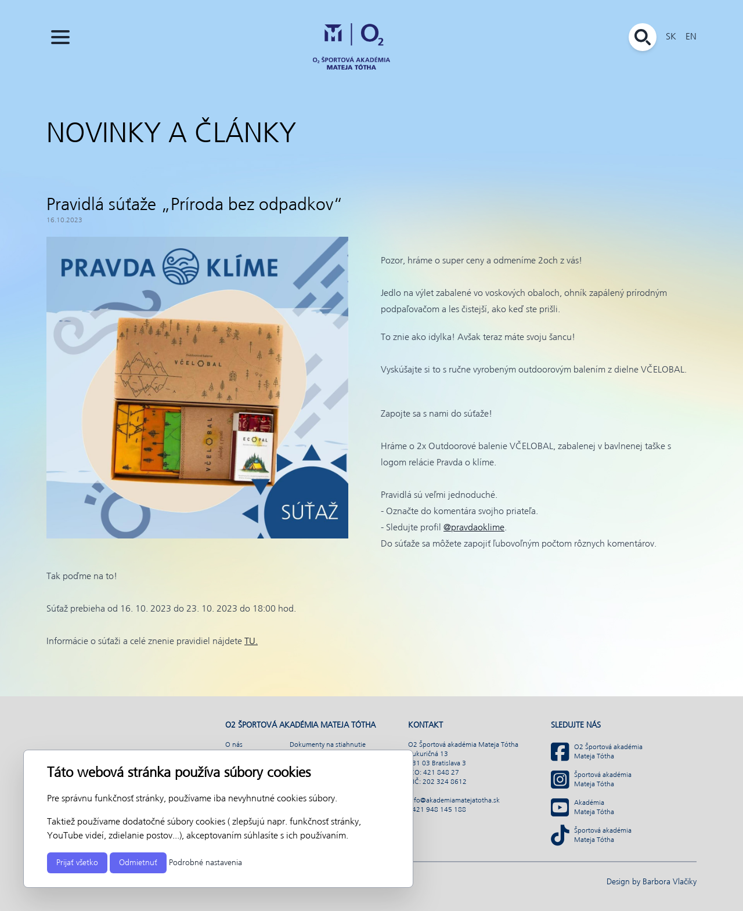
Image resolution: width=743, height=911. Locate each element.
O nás (234, 745)
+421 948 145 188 (437, 810)
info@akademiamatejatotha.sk (454, 800)
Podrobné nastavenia (205, 863)
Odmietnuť (138, 863)
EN (691, 36)
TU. (251, 641)
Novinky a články (171, 134)
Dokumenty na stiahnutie (328, 745)
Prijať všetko (77, 863)
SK (671, 36)
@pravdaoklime (473, 527)
